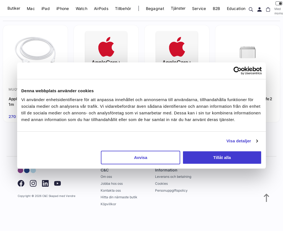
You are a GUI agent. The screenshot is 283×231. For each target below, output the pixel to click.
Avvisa (140, 157)
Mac (31, 8)
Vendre (70, 195)
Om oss (106, 176)
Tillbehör (123, 8)
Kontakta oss (111, 190)
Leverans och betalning (173, 176)
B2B (216, 8)
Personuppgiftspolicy (171, 190)
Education (236, 8)
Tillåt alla (222, 157)
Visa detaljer (238, 140)
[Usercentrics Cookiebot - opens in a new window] (237, 70)
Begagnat (155, 8)
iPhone (62, 8)
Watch (81, 8)
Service (199, 8)
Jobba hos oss (112, 183)
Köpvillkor (108, 204)
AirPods (101, 8)
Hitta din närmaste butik (119, 197)
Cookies (161, 183)
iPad (45, 8)
